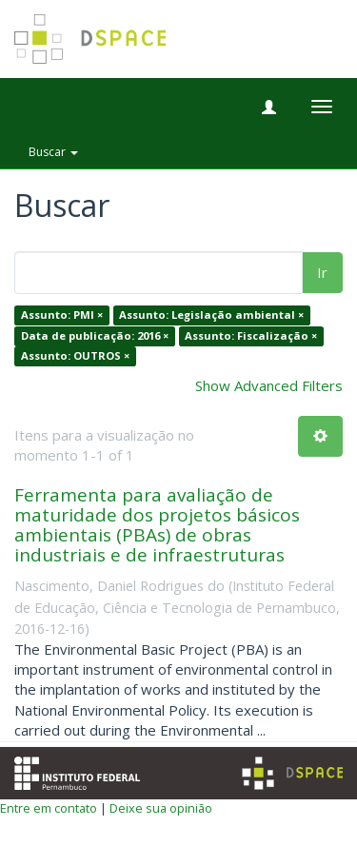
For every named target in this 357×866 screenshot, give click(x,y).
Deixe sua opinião (160, 808)
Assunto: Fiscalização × (251, 335)
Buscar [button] (53, 152)
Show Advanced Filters (269, 385)
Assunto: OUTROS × (75, 356)
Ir (322, 272)
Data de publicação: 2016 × (95, 335)
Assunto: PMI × (62, 315)
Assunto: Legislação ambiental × (211, 315)
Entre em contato (48, 808)
